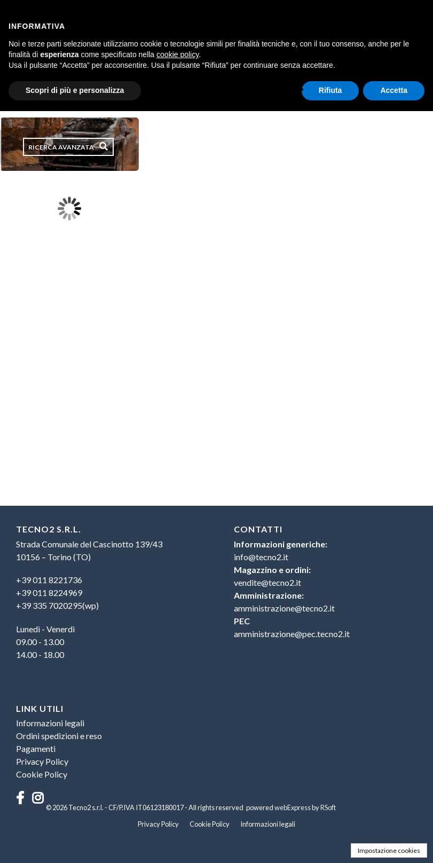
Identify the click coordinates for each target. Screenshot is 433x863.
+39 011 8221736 (49, 580)
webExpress (292, 807)
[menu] (107, 597)
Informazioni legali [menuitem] (50, 723)
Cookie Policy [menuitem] (41, 774)
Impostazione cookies (389, 850)
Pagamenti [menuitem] (36, 748)
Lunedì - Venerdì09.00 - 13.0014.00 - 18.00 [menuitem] (45, 642)
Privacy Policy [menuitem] (42, 761)
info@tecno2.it (261, 557)
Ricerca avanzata (61, 147)
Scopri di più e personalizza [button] (75, 90)
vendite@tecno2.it (267, 582)
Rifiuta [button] (330, 90)
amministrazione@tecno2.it (284, 608)
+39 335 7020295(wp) (57, 605)
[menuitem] (107, 593)
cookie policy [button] (177, 54)
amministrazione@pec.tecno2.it (292, 634)
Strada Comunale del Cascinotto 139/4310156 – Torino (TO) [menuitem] (89, 550)
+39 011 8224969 (49, 592)
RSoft (328, 807)
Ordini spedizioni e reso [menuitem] (59, 736)
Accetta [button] (393, 90)
